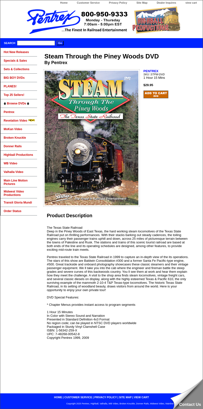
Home (64, 2)
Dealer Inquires (166, 2)
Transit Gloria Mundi (18, 202)
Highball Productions (18, 155)
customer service (78, 397)
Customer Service (88, 2)
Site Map (141, 2)
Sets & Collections (16, 69)
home (58, 397)
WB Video (10, 163)
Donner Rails (13, 146)
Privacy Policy (118, 2)
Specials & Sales (15, 60)
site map (125, 397)
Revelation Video (19, 120)
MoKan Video (13, 129)
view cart (191, 2)
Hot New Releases (16, 52)
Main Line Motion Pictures (16, 182)
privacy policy (105, 397)
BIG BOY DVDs (14, 78)
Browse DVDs (16, 103)
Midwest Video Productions (14, 193)
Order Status (12, 211)
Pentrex (9, 112)
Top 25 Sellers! (14, 95)
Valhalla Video (13, 172)
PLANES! (10, 86)
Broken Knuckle (15, 137)
